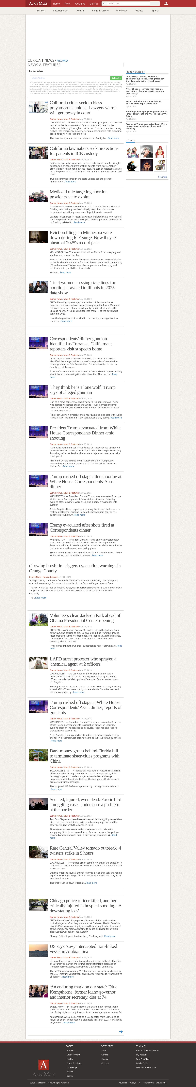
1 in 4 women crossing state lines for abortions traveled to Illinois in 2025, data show (83, 287)
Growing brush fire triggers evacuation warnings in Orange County (75, 568)
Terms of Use (148, 1082)
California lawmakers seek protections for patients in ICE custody (84, 151)
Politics (139, 10)
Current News (56, 119)
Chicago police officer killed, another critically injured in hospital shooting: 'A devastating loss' (85, 905)
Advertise (123, 1082)
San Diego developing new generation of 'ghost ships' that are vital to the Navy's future (147, 113)
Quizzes (105, 1063)
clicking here (96, 93)
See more (162, 177)
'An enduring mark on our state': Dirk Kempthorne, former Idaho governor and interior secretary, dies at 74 (83, 992)
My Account (141, 1054)
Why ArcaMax (142, 1059)
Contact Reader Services (147, 1050)
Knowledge (121, 10)
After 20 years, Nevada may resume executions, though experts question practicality (145, 91)
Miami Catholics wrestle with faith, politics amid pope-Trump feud (144, 102)
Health (80, 10)
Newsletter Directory (146, 1067)
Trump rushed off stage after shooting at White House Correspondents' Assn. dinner (85, 481)
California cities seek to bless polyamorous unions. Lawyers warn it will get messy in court (84, 107)
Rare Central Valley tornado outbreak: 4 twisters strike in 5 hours (85, 850)
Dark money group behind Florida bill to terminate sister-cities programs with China (84, 756)
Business (41, 10)
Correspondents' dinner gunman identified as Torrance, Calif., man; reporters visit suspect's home (81, 343)
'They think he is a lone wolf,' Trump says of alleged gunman (82, 390)
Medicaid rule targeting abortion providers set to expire (78, 194)
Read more (113, 138)
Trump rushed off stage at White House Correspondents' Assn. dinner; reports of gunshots (86, 707)
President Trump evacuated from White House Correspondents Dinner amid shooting (85, 433)
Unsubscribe (161, 1082)
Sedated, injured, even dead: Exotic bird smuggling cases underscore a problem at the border (85, 804)
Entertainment (61, 10)
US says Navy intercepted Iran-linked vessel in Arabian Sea (83, 949)
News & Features (71, 119)
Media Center (142, 1063)
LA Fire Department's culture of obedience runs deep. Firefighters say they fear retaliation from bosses (145, 78)
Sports (155, 10)
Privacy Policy (134, 1082)
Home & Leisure (100, 10)
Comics (104, 1054)
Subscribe (116, 78)
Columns (105, 1059)
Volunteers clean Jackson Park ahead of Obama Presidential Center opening (85, 618)
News (104, 1050)
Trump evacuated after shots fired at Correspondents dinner (82, 527)
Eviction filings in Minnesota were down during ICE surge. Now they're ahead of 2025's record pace (83, 237)
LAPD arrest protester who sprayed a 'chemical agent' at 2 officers (83, 661)
